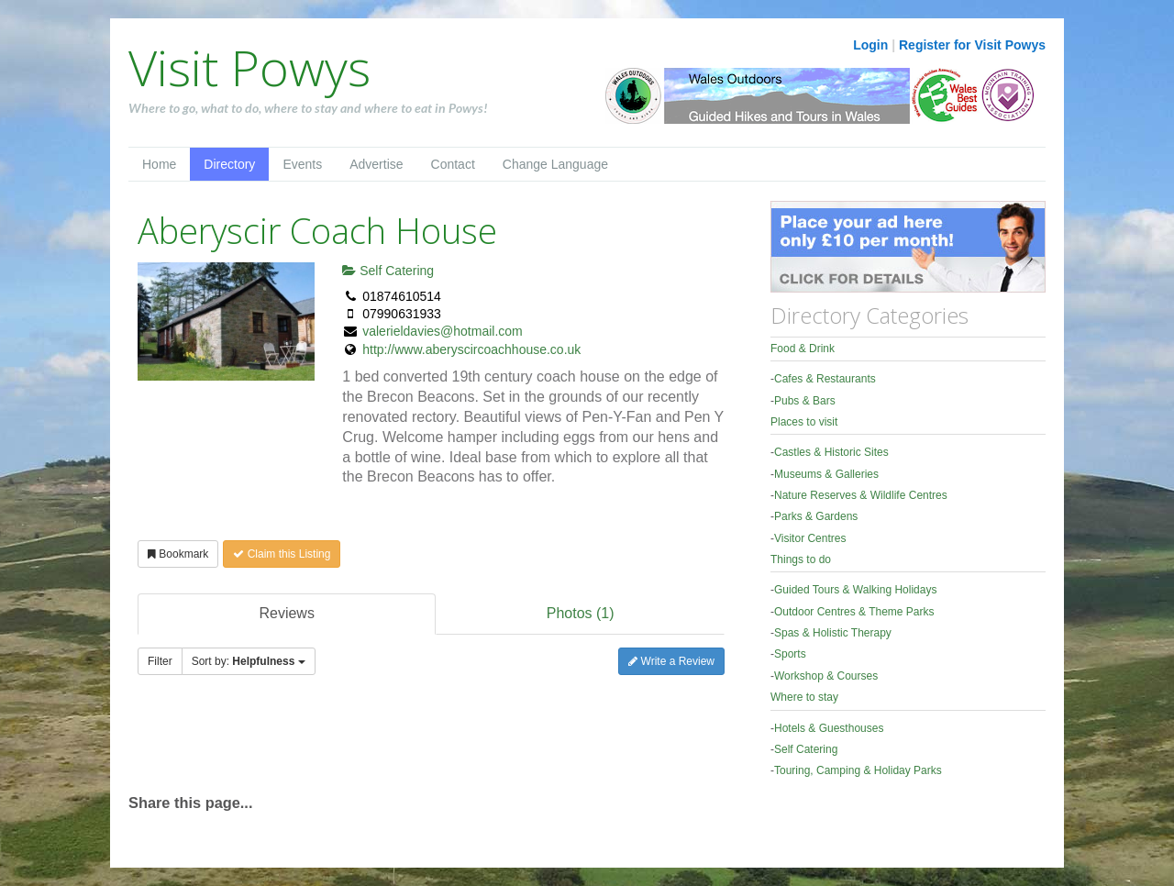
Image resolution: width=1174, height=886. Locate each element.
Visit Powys (249, 67)
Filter (160, 661)
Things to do (800, 559)
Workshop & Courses (826, 676)
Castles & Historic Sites (831, 452)
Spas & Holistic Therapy (833, 632)
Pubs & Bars (805, 400)
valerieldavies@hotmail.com (442, 331)
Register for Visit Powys (972, 45)
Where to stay (804, 697)
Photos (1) (581, 613)
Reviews (286, 613)
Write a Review (671, 661)
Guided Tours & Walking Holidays (855, 589)
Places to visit (803, 421)
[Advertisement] (343, 742)
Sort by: (248, 661)
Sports (790, 654)
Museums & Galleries (826, 474)
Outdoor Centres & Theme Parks (854, 611)
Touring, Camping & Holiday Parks (858, 770)
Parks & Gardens (816, 516)
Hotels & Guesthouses (828, 728)
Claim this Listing (281, 554)
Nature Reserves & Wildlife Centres (860, 495)
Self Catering (388, 270)
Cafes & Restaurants (825, 378)
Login (870, 45)
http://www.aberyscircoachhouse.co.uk (471, 349)
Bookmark (178, 554)
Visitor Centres (810, 538)
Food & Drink (802, 348)
